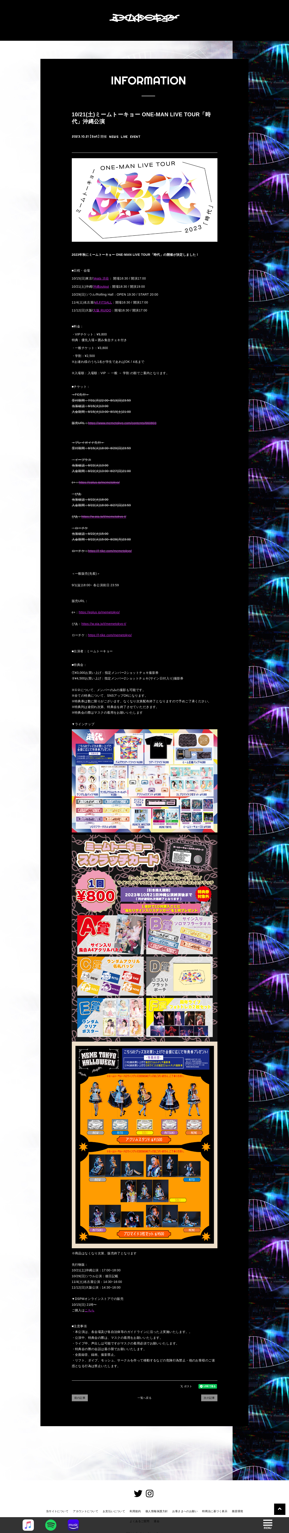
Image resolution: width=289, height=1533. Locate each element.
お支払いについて (114, 1511)
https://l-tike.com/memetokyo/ (110, 551)
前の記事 (80, 1397)
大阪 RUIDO (102, 310)
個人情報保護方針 (156, 1511)
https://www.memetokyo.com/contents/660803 (122, 423)
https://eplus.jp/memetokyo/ (99, 482)
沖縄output (101, 286)
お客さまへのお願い (185, 1511)
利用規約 (135, 1511)
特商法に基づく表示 (214, 1511)
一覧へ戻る (144, 1397)
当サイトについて (57, 1511)
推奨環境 (237, 1511)
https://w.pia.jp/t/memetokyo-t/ (104, 516)
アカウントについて (85, 1511)
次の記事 (209, 1397)
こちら (89, 1310)
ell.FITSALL (103, 302)
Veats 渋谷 (101, 278)
